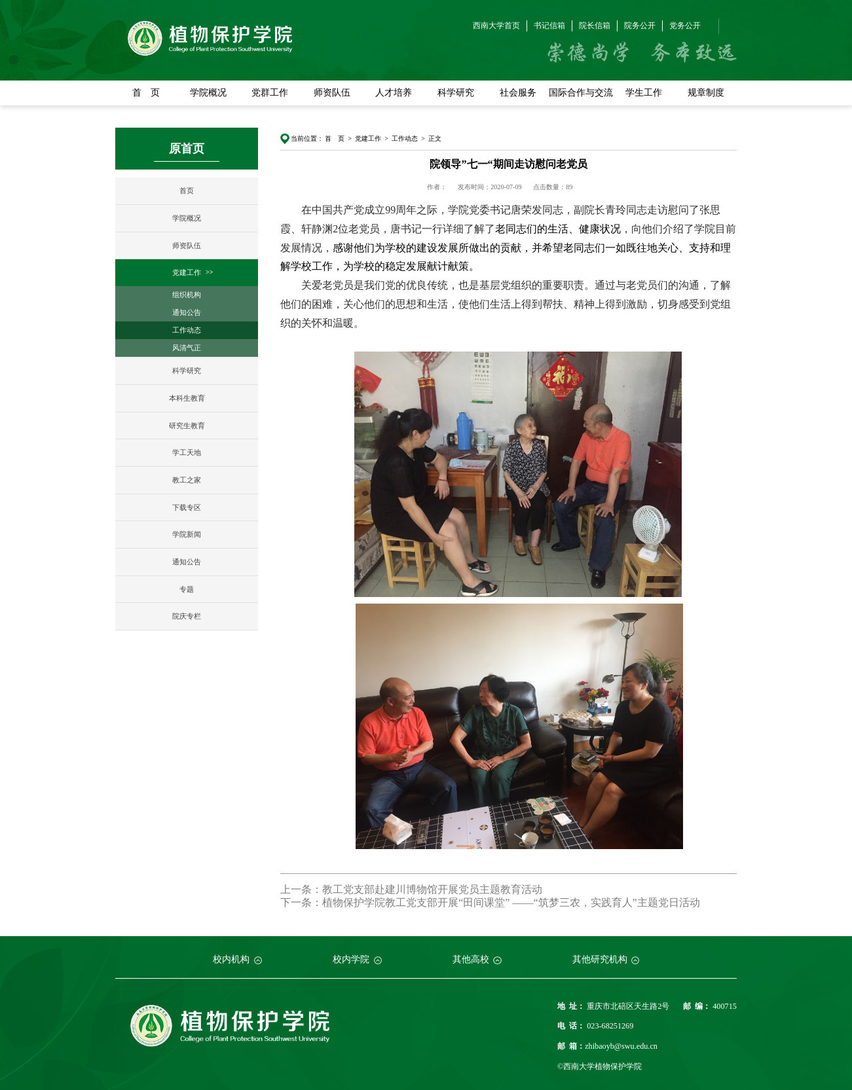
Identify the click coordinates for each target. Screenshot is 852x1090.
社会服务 (518, 93)
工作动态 (186, 330)
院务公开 (640, 25)
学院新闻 (186, 534)
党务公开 (685, 25)
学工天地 (186, 452)
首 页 (146, 93)
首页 (186, 190)
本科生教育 (187, 398)
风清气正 (186, 348)
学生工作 (643, 93)
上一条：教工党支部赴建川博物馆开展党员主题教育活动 (411, 889)
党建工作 (186, 272)
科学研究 (455, 93)
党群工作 (269, 93)
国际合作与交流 (581, 93)
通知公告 (186, 312)
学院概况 (208, 93)
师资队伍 (332, 93)
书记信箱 (549, 25)
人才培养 (393, 93)
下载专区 (186, 507)
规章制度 (706, 93)
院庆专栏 (186, 616)
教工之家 (186, 480)
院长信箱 (594, 25)
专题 (186, 589)
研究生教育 (187, 425)
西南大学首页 (496, 25)
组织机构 (186, 295)
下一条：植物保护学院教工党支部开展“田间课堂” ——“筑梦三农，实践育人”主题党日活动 (489, 902)
